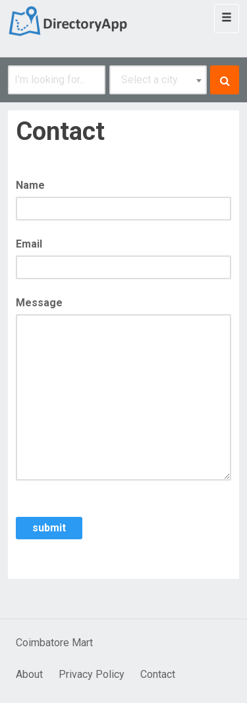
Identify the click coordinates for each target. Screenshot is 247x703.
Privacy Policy (91, 674)
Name (30, 185)
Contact (157, 674)
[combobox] (158, 79)
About (29, 674)
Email (29, 244)
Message (39, 302)
